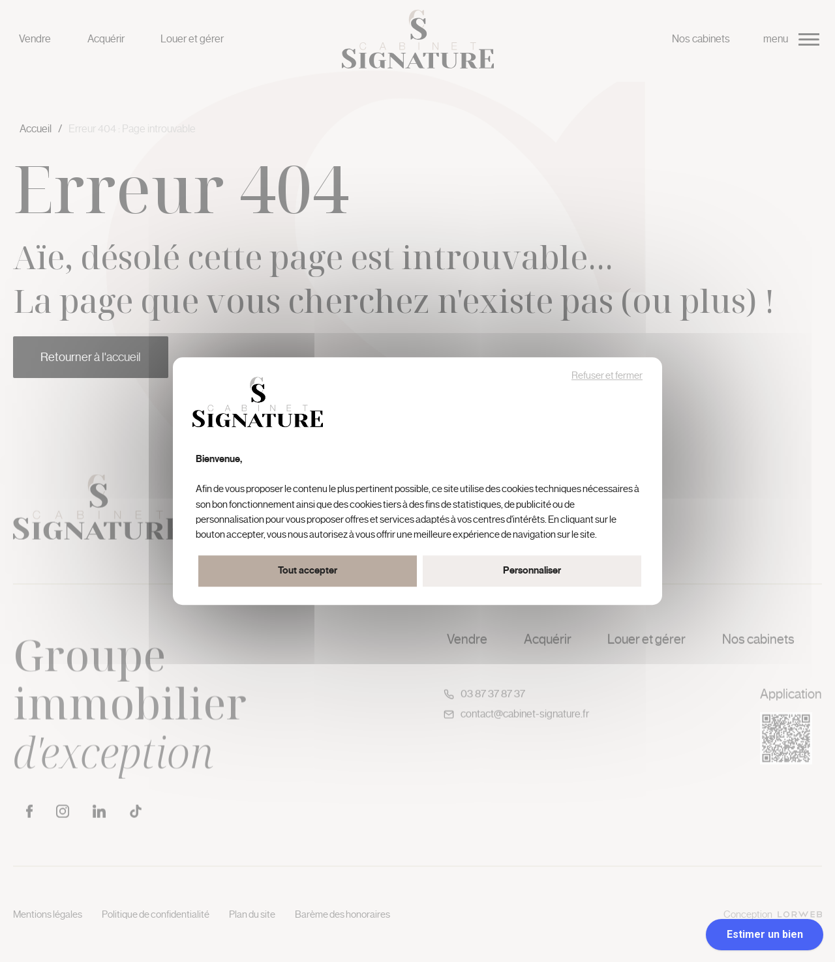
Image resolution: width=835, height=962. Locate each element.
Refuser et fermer (607, 375)
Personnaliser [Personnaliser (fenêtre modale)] (532, 570)
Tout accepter (307, 570)
